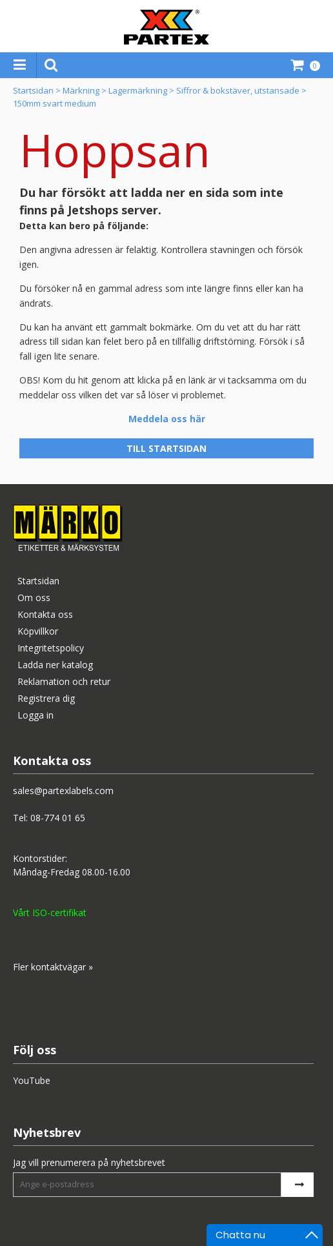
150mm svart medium (54, 103)
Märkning (81, 90)
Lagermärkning (137, 90)
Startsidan (33, 90)
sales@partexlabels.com (63, 790)
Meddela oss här (166, 419)
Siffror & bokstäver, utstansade (237, 90)
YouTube (31, 1080)
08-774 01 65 (57, 818)
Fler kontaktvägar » (53, 967)
